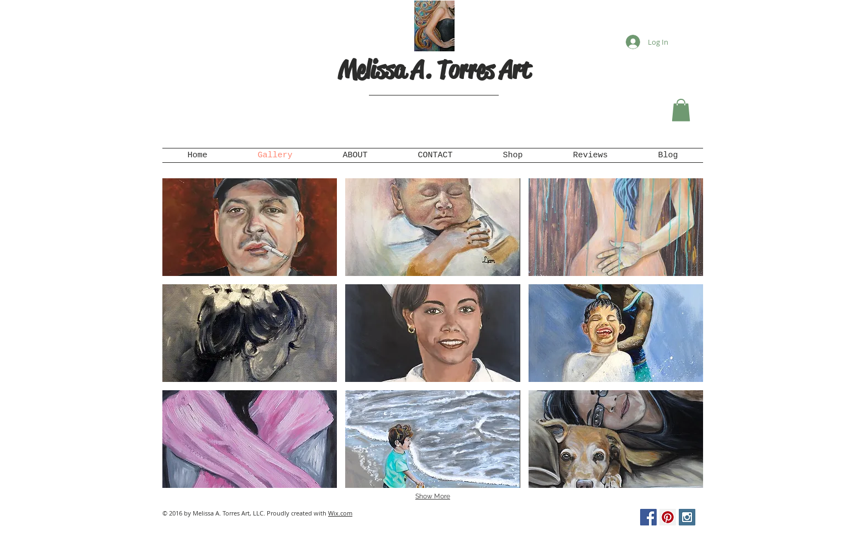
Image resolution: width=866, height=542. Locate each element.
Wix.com (340, 513)
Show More (432, 496)
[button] (681, 110)
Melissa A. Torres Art (434, 70)
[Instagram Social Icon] (687, 517)
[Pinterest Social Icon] (667, 517)
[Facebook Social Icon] (648, 517)
